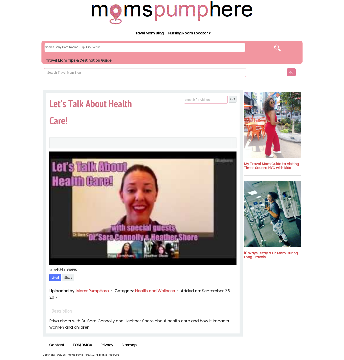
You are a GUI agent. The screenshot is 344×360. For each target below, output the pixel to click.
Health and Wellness (155, 291)
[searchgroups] (145, 47)
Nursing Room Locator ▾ (189, 33)
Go (291, 72)
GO (232, 99)
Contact (56, 345)
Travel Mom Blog (148, 33)
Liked (55, 277)
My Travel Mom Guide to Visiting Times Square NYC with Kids (271, 165)
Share (68, 277)
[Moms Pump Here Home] (172, 12)
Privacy (106, 345)
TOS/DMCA (82, 345)
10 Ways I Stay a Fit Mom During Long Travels (271, 255)
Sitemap (129, 345)
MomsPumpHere (93, 291)
